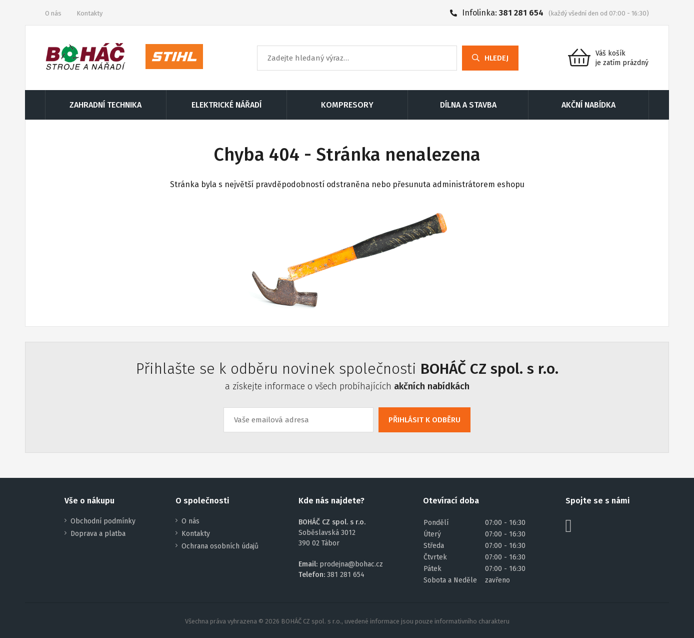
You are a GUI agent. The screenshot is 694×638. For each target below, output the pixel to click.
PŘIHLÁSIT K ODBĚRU (424, 419)
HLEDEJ (490, 58)
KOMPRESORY (347, 105)
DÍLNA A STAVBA (468, 105)
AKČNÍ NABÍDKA (589, 105)
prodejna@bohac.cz (351, 564)
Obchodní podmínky (103, 521)
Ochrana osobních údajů (220, 546)
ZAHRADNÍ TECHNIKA (106, 105)
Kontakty (89, 13)
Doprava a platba (98, 533)
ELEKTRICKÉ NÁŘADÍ (227, 105)
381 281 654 (521, 13)
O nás (53, 13)
